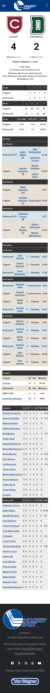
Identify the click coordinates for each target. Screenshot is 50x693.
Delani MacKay (10, 454)
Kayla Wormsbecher (12, 398)
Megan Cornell (10, 572)
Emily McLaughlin (19, 272)
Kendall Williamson (12, 444)
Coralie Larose (9, 464)
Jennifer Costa (20, 309)
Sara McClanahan (35, 150)
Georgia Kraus (20, 330)
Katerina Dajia (20, 285)
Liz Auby (7, 383)
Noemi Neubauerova (12, 449)
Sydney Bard (35, 200)
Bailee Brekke (9, 577)
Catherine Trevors (35, 159)
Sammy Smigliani (35, 166)
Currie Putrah (9, 541)
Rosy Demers (20, 362)
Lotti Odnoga (20, 256)
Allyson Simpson (20, 264)
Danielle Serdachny (23, 169)
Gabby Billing (23, 153)
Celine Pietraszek (11, 526)
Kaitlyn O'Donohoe (35, 225)
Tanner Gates (35, 175)
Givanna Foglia (10, 582)
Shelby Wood (20, 301)
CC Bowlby (8, 536)
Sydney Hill (8, 556)
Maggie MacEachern (35, 234)
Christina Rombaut (12, 546)
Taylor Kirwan (9, 490)
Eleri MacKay (23, 228)
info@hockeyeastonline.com (25, 637)
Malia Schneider (23, 188)
